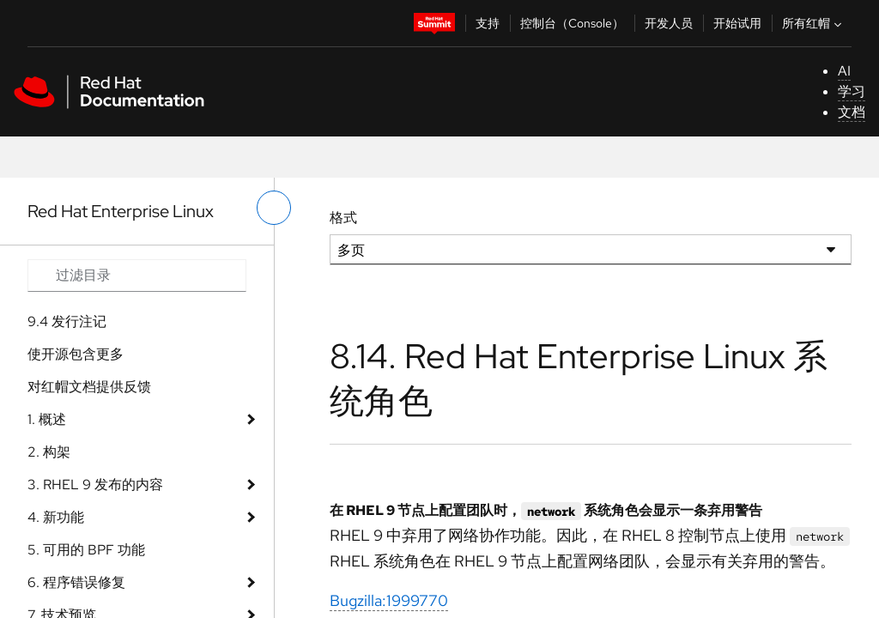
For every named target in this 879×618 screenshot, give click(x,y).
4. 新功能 (55, 517)
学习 (851, 91)
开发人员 (669, 23)
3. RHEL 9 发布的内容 (95, 485)
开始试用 (737, 23)
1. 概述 (46, 419)
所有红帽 (814, 23)
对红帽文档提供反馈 (89, 387)
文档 (851, 112)
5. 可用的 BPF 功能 (86, 550)
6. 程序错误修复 (76, 582)
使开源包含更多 (75, 354)
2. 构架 (48, 452)
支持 (488, 23)
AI (844, 71)
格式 (343, 218)
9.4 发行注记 (66, 321)
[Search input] (136, 275)
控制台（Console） (572, 23)
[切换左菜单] (274, 208)
